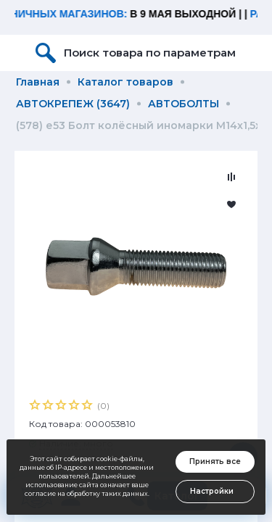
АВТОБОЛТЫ (183, 103)
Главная (37, 81)
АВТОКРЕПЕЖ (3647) (73, 103)
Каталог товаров (125, 81)
